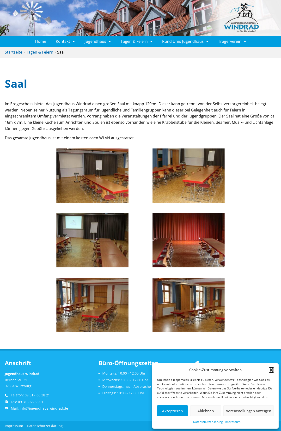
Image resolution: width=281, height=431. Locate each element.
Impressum (232, 422)
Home (40, 41)
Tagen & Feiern (137, 41)
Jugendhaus (98, 41)
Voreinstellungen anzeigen (248, 410)
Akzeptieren (172, 410)
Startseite (13, 52)
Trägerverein (232, 41)
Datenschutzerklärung (208, 422)
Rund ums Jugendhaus (185, 41)
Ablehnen (205, 410)
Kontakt (65, 41)
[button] (271, 370)
